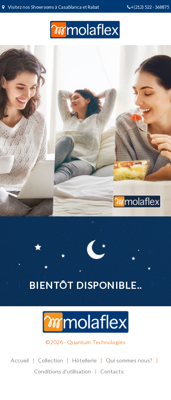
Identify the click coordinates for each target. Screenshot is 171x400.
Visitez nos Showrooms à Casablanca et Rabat (50, 6)
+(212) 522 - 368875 (148, 6)
